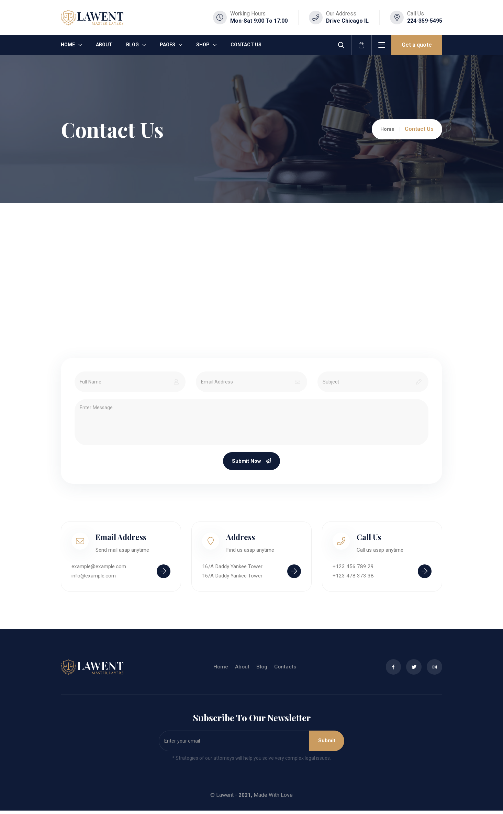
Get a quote (417, 45)
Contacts (283, 670)
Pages (167, 44)
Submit (325, 744)
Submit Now (251, 462)
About (104, 44)
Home (68, 44)
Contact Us (246, 44)
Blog (132, 44)
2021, (245, 798)
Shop (203, 44)
